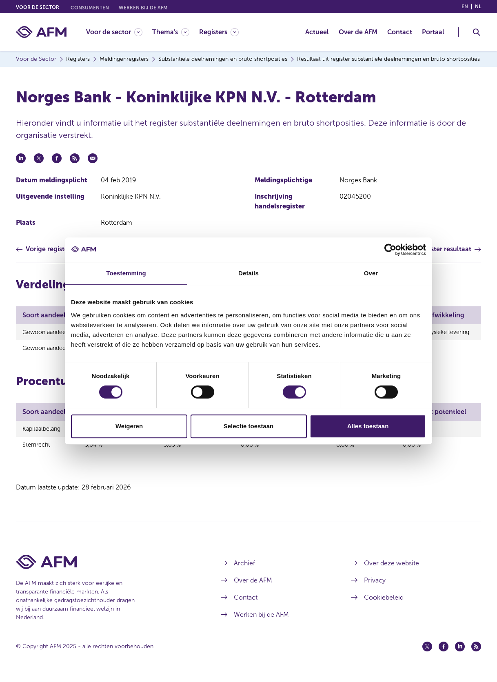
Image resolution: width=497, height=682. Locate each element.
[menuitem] (119, 32)
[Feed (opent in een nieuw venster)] (476, 650)
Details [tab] (248, 273)
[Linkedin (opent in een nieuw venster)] (460, 650)
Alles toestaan (368, 426)
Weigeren (129, 426)
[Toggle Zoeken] (476, 32)
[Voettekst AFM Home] (106, 566)
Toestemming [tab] (126, 273)
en (465, 6)
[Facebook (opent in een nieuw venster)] (443, 650)
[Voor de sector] (114, 32)
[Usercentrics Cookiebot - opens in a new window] (390, 250)
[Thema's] (170, 32)
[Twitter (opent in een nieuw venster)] (427, 650)
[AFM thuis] (41, 32)
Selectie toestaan (249, 426)
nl (478, 6)
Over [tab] (371, 273)
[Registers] (219, 32)
